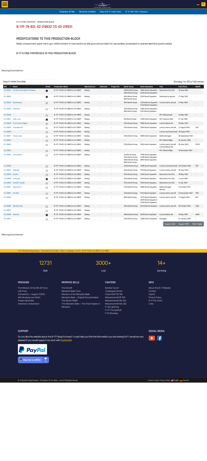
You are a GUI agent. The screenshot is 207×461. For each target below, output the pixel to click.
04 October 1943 (184, 166)
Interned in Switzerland (28, 303)
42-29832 (7, 90)
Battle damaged (165, 136)
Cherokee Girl (18, 127)
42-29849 (7, 178)
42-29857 (7, 219)
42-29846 (7, 166)
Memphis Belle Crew (71, 291)
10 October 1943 (184, 187)
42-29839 (7, 127)
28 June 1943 (183, 144)
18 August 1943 (184, 132)
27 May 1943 (183, 96)
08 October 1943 (184, 206)
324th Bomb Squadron (148, 119)
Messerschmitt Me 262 (115, 303)
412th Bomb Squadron (148, 96)
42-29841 (7, 136)
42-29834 (7, 102)
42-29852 (7, 193)
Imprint (152, 294)
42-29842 (7, 140)
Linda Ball (16, 178)
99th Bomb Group (130, 162)
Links (151, 303)
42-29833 (7, 96)
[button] (10, 86)
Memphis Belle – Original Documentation (80, 297)
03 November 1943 (185, 193)
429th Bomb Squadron (148, 157)
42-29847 (7, 170)
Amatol (15, 174)
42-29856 (7, 214)
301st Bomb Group (130, 157)
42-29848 (7, 174)
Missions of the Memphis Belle (76, 294)
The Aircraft (67, 288)
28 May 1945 (183, 174)
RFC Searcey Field (166, 119)
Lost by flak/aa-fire (166, 123)
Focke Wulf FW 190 (114, 294)
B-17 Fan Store (155, 300)
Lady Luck (17, 119)
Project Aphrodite (26, 300)
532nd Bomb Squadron (148, 206)
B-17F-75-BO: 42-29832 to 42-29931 (67, 90)
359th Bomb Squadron (148, 166)
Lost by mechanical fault (168, 132)
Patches (16, 214)
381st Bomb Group (130, 93)
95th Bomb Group (130, 99)
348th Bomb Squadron (148, 219)
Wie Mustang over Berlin (29, 297)
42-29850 (7, 183)
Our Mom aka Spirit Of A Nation (24, 90)
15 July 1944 (182, 183)
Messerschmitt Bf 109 (115, 297)
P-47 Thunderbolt (113, 310)
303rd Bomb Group (131, 166)
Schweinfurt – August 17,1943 (31, 294)
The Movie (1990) (70, 300)
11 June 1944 (183, 178)
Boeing (87, 90)
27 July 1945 (183, 119)
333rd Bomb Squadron (148, 105)
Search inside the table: (14, 81)
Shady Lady (17, 136)
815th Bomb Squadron (148, 214)
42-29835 (7, 109)
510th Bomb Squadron (148, 127)
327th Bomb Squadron (148, 197)
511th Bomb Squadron (148, 111)
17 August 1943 (184, 127)
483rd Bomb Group (131, 160)
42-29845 (7, 155)
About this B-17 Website (160, 288)
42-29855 (7, 210)
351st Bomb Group (130, 109)
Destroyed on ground (167, 96)
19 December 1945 (185, 150)
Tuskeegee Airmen (114, 291)
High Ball (16, 170)
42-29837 (7, 119)
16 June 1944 (183, 90)
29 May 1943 (183, 123)
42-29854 (7, 206)
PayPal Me (66, 340)
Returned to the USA (167, 90)
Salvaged (162, 219)
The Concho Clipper (20, 123)
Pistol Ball (16, 109)
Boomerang (17, 102)
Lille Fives (22, 291)
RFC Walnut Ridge (166, 140)
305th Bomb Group (131, 90)
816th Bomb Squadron (148, 160)
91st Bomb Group (130, 119)
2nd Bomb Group (130, 155)
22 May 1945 (183, 115)
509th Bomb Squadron (148, 123)
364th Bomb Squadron (148, 90)
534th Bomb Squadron (148, 93)
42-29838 (7, 123)
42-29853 (7, 197)
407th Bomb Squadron (148, 200)
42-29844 (7, 150)
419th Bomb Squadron (148, 155)
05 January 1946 (184, 140)
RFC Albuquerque (165, 115)
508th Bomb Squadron (148, 187)
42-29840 (7, 132)
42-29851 (7, 187)
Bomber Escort (112, 288)
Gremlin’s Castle (19, 183)
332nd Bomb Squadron (148, 102)
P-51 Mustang (111, 313)
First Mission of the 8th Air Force (33, 288)
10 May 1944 (183, 214)
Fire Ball (15, 193)
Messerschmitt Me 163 (115, 300)
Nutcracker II (17, 155)
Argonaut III (17, 187)
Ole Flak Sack (18, 206)
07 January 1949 (184, 219)
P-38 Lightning (112, 307)
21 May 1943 (183, 102)
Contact (152, 291)
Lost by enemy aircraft (167, 102)
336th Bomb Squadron (148, 109)
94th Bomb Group (130, 102)
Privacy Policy (155, 297)
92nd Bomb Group (130, 96)
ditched (162, 189)
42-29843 (7, 144)
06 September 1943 (185, 136)
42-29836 (7, 115)
